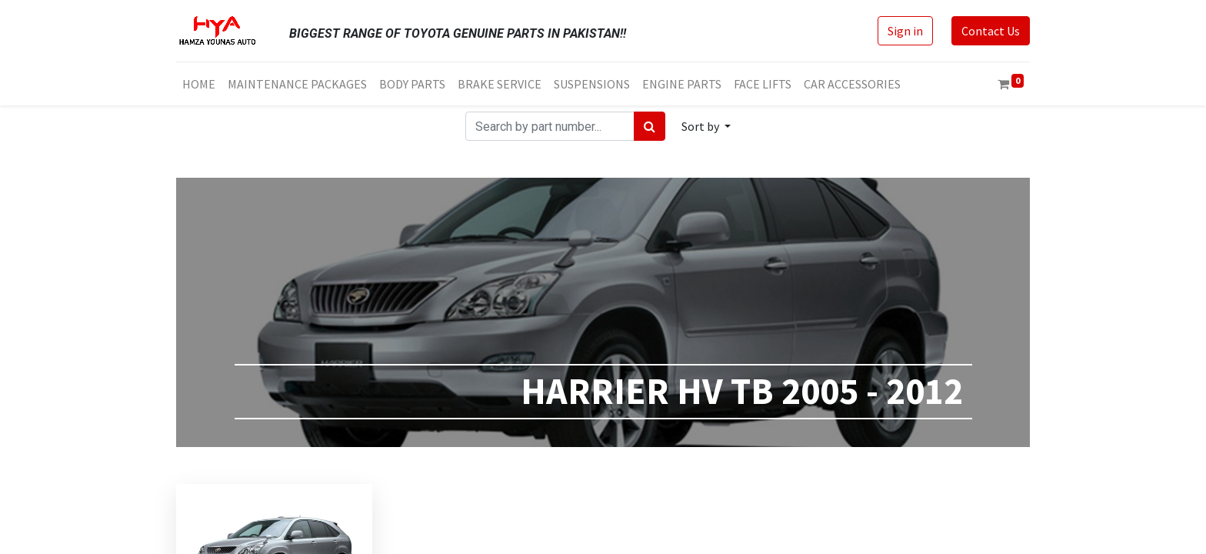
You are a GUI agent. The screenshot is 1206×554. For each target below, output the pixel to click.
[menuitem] (199, 83)
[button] (706, 126)
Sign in (905, 30)
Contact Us (990, 30)
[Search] (649, 126)
